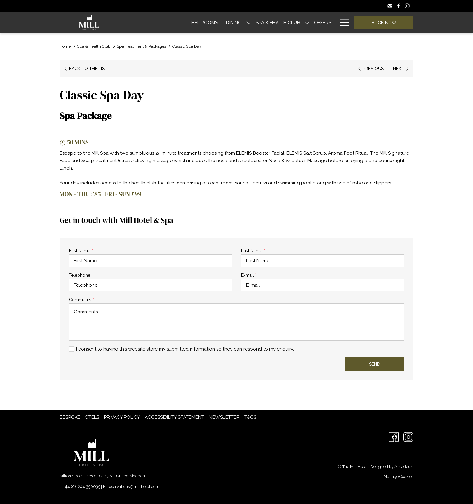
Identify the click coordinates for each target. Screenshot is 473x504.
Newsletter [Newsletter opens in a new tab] (225, 417)
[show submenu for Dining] (198, 22)
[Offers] (272, 22)
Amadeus (403, 466)
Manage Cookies (398, 476)
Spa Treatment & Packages (141, 46)
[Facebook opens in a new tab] (394, 437)
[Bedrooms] (154, 22)
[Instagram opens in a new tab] (408, 437)
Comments (81, 299)
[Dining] (183, 22)
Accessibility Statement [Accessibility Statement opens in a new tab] (175, 417)
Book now (384, 22)
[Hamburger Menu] (342, 22)
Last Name (253, 250)
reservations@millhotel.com (133, 486)
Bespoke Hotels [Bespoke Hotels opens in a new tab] (80, 417)
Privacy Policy (122, 417)
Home (65, 46)
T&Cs (250, 417)
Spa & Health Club (93, 46)
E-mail (249, 275)
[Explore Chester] (310, 22)
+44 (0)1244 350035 (81, 486)
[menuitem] (80, 417)
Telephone (79, 275)
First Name (81, 250)
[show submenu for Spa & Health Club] (256, 22)
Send (374, 364)
